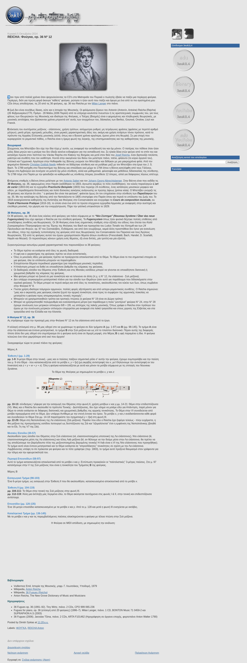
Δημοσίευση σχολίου (18, 647)
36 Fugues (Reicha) (37, 592)
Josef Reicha (122, 155)
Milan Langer (99, 103)
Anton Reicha (33, 589)
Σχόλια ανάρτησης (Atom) (36, 659)
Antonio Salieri (71, 180)
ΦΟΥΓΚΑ (21, 628)
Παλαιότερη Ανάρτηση (147, 653)
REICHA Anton (36, 628)
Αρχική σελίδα (81, 653)
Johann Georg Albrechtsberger (105, 180)
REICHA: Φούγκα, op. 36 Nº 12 (29, 37)
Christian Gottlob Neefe (43, 164)
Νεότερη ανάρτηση (17, 653)
